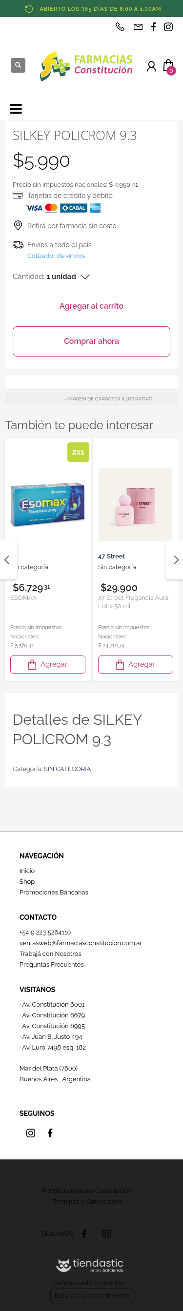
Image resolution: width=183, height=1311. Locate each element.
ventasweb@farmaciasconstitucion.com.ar (81, 943)
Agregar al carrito (91, 306)
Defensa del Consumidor (90, 1283)
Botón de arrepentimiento (92, 1295)
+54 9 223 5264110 (45, 932)
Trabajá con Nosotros (50, 953)
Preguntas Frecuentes (52, 964)
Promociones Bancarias (54, 892)
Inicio (27, 870)
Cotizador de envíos (56, 255)
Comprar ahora (91, 341)
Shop (27, 881)
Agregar (46, 664)
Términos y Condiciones (87, 1201)
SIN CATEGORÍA (67, 769)
